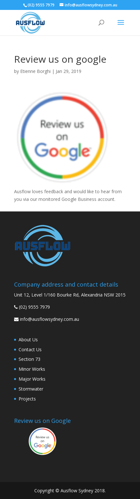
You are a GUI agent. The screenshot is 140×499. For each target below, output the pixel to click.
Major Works (32, 379)
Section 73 (29, 359)
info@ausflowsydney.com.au (49, 319)
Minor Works (32, 369)
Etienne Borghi (35, 71)
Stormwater (31, 389)
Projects (27, 399)
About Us (28, 340)
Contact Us (30, 349)
